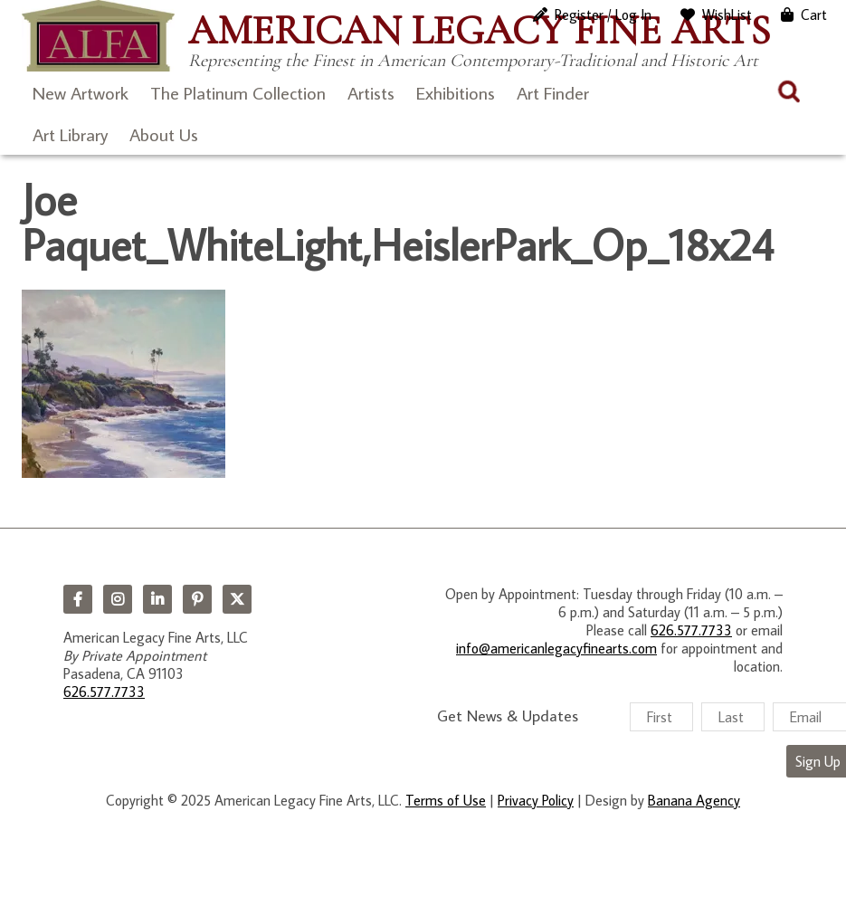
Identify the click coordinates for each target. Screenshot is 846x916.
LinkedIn (157, 599)
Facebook (77, 599)
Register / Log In (603, 14)
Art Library (70, 134)
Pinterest (197, 599)
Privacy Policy (536, 800)
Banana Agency (694, 800)
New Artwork (80, 92)
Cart (814, 14)
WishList (727, 14)
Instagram (117, 599)
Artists (370, 92)
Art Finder (553, 92)
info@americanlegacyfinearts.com (556, 648)
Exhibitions (455, 92)
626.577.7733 (104, 691)
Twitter (237, 599)
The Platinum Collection (238, 92)
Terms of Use (445, 800)
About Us (163, 134)
